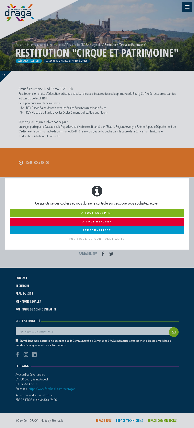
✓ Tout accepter (97, 213)
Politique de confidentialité (97, 239)
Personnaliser (97, 230)
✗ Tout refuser (97, 221)
